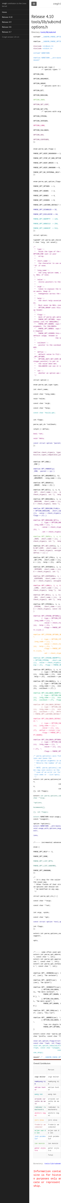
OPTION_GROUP (39, 83)
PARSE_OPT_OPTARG (41, 186)
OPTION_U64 (38, 135)
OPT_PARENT (46, 469)
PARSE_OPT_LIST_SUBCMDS (44, 866)
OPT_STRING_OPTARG (50, 616)
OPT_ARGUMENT (47, 476)
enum (35, 67)
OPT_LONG (45, 585)
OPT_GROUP (45, 483)
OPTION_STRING (40, 116)
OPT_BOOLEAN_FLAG (49, 508)
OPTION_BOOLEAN (40, 95)
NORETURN (45, 53)
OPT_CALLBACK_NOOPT (50, 693)
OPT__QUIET (46, 980)
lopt (47, 1043)
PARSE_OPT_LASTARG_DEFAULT (46, 205)
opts (35, 940)
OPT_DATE (45, 669)
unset (53, 242)
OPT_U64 (44, 595)
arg (42, 242)
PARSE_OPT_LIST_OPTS (43, 861)
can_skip (37, 1052)
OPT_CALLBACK (47, 681)
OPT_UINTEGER (47, 576)
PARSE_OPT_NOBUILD (42, 223)
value (41, 398)
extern (36, 779)
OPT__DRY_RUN (47, 1010)
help (47, 408)
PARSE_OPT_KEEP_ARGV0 (43, 163)
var (55, 973)
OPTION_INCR (38, 100)
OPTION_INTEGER (40, 121)
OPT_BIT (44, 490)
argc (39, 912)
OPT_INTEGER (46, 567)
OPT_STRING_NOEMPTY (50, 658)
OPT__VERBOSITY (48, 987)
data (41, 438)
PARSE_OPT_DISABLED (42, 209)
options (38, 802)
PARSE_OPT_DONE (40, 856)
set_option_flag (45, 1041)
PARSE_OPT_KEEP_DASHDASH (45, 153)
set (40, 434)
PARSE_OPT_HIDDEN (41, 200)
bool (35, 434)
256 (55, 223)
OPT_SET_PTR (46, 557)
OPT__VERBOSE (47, 973)
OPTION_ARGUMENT (40, 79)
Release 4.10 (7, 17)
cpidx (45, 912)
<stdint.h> (47, 48)
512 (55, 228)
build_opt (49, 413)
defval (45, 429)
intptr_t (37, 429)
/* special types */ (50, 69)
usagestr (44, 819)
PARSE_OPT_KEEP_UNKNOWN (44, 167)
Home (4, 12)
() (49, 462)
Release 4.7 (6, 32)
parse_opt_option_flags (49, 181)
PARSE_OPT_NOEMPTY (42, 219)
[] (34, 791)
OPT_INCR (45, 536)
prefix (42, 1036)
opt (46, 917)
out (48, 905)
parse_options (51, 779)
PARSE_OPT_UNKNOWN (42, 870)
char (37, 242)
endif (36, 60)
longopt (56, 1048)
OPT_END (44, 462)
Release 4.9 (6, 22)
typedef (36, 240)
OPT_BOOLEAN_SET (48, 520)
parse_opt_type (45, 67)
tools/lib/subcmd (48, 32)
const (35, 394)
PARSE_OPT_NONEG (40, 195)
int (42, 240)
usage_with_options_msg (49, 828)
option (43, 235)
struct (36, 235)
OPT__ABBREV (46, 1017)
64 (56, 214)
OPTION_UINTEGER (40, 139)
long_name (49, 394)
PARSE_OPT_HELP (40, 852)
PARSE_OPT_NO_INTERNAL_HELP (46, 172)
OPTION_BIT (38, 90)
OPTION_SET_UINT (40, 104)
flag (58, 1043)
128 (55, 219)
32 (55, 209)
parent (57, 443)
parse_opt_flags (45, 149)
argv (42, 798)
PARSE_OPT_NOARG (40, 191)
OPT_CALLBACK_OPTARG (50, 739)
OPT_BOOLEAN (46, 499)
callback (52, 424)
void (35, 398)
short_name (42, 389)
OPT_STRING (46, 604)
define (37, 41)
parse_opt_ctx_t (48, 896)
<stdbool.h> (47, 46)
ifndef (37, 37)
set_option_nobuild (47, 1045)
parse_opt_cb (51, 240)
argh (47, 403)
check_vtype (46, 452)
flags (39, 420)
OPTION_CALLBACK (40, 130)
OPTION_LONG (38, 125)
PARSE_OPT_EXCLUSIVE (43, 214)
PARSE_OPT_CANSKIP (42, 228)
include (38, 46)
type (56, 385)
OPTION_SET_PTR (40, 109)
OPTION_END (38, 74)
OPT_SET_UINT (47, 546)
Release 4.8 (6, 27)
